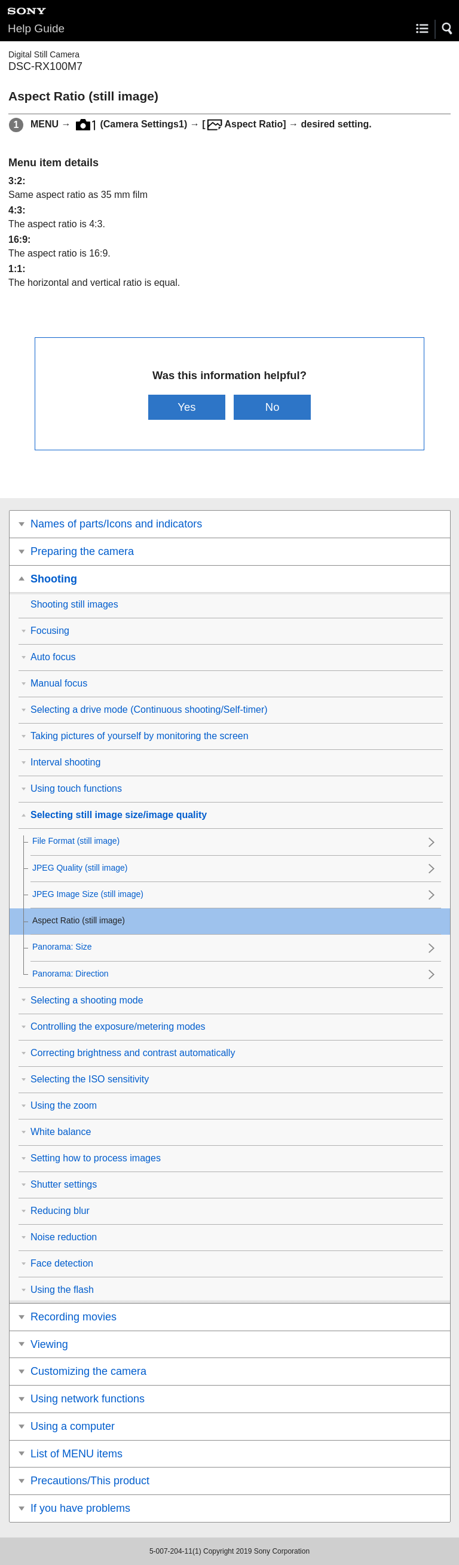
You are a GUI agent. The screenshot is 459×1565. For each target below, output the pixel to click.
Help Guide (36, 28)
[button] (447, 28)
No (272, 407)
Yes (186, 407)
